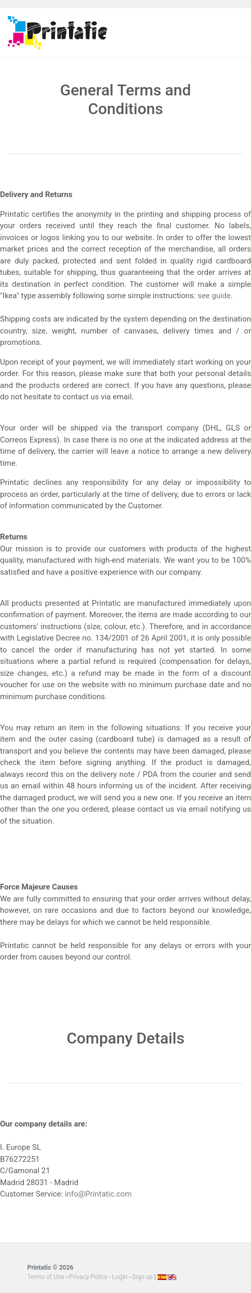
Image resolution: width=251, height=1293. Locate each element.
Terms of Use (45, 1277)
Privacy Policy (89, 1277)
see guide (214, 295)
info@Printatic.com (98, 1194)
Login (120, 1277)
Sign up (142, 1277)
